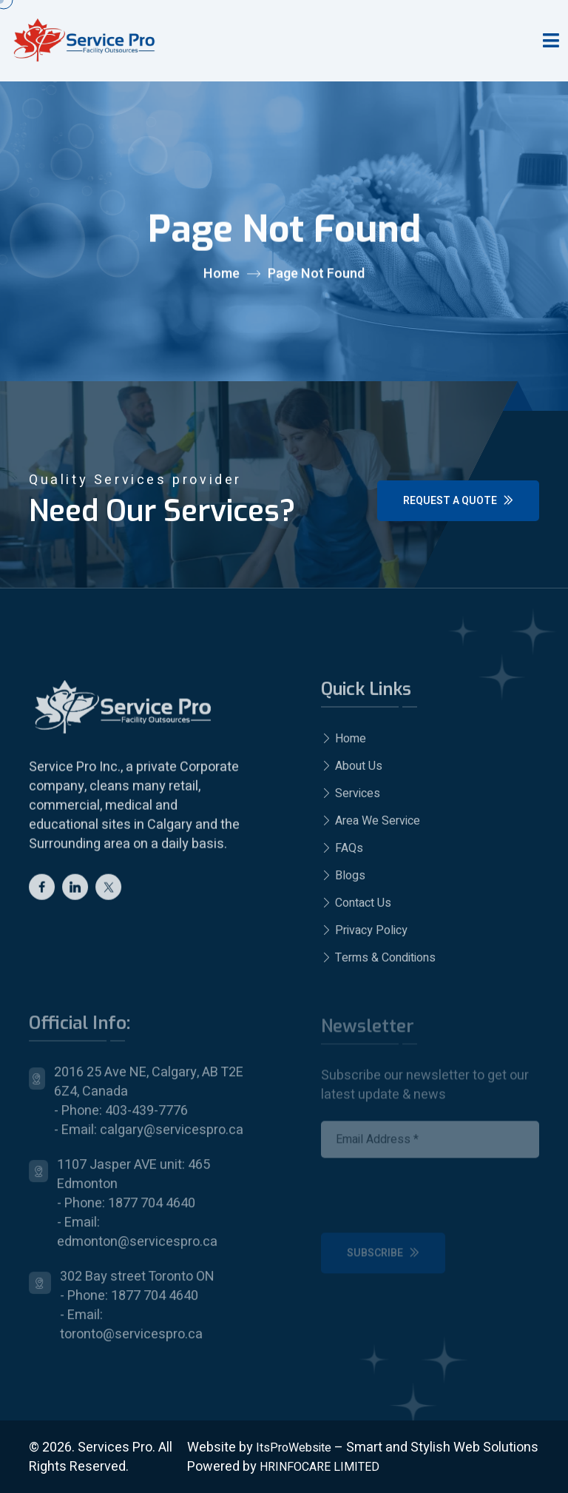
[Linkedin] (75, 891)
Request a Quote (458, 501)
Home (221, 274)
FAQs (342, 853)
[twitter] (108, 891)
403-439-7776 (146, 1117)
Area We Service (370, 826)
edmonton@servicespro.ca (137, 1248)
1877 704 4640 (151, 1210)
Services (350, 799)
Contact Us (356, 908)
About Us (351, 771)
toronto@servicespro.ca (131, 1341)
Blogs (343, 881)
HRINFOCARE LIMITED (319, 1467)
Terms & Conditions (378, 963)
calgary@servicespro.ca (171, 1137)
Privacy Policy (364, 936)
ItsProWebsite (293, 1448)
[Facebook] (42, 891)
